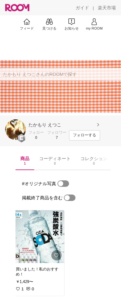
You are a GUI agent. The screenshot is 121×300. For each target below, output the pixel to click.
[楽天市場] (107, 8)
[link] (38, 236)
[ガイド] (82, 8)
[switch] (63, 183)
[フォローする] (84, 135)
